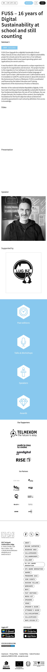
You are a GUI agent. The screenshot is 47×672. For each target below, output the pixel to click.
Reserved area (31, 549)
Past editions (23, 314)
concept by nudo (23, 656)
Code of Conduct (35, 654)
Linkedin (37, 534)
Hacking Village (31, 582)
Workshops (29, 586)
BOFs (27, 589)
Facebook (26, 534)
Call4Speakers (31, 553)
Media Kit (29, 596)
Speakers (23, 375)
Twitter (31, 534)
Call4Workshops (31, 556)
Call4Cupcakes (31, 617)
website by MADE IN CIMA (9, 656)
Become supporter (32, 546)
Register (28, 3)
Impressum (4, 654)
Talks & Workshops (23, 344)
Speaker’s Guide (31, 607)
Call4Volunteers (31, 613)
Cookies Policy (23, 654)
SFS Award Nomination (34, 569)
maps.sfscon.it (31, 620)
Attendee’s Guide (32, 610)
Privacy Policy (14, 654)
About (27, 543)
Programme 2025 (31, 576)
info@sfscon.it (6, 552)
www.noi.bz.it (5, 554)
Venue (27, 603)
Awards (23, 405)
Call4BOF (28, 560)
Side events (30, 579)
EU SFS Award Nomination (30, 564)
